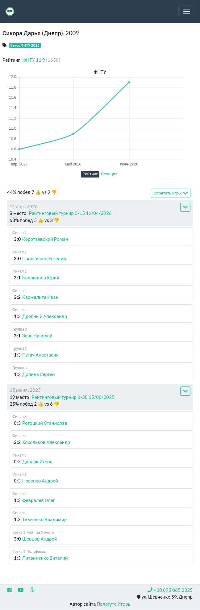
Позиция (109, 173)
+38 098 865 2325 (170, 590)
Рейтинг (90, 173)
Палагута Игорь (113, 604)
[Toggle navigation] (186, 11)
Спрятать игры (171, 193)
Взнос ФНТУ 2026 (25, 45)
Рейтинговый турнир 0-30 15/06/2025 (73, 397)
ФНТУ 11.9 (41, 60)
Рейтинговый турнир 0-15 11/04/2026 (70, 213)
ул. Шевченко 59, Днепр (165, 597)
